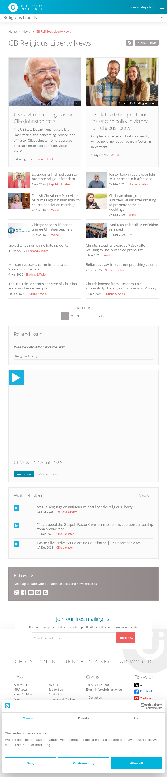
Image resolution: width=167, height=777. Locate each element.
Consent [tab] (28, 718)
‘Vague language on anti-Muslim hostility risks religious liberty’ (85, 506)
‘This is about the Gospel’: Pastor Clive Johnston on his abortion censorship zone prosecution (95, 526)
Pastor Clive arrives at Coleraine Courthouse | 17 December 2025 (89, 542)
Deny (31, 763)
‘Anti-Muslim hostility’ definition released (133, 227)
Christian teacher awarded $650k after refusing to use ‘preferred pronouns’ (116, 247)
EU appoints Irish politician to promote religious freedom (54, 176)
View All (144, 495)
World (115, 155)
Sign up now (126, 637)
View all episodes (50, 474)
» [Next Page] (92, 316)
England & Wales (38, 251)
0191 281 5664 (101, 684)
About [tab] (138, 718)
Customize (83, 763)
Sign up (53, 684)
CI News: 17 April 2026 (38, 462)
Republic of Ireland (60, 184)
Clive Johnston (65, 533)
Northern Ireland (41, 159)
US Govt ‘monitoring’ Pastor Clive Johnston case (43, 117)
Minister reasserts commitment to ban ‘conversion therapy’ (39, 267)
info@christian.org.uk (109, 689)
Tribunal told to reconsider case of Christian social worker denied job (42, 286)
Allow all (136, 763)
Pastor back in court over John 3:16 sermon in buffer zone (132, 176)
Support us (56, 689)
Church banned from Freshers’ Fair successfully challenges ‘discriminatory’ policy (121, 286)
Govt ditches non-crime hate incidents (38, 245)
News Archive (146, 42)
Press (17, 699)
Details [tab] (83, 718)
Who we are (21, 684)
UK (130, 234)
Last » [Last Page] (100, 316)
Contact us (56, 694)
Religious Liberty (26, 356)
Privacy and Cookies (62, 699)
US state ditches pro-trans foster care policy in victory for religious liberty (119, 121)
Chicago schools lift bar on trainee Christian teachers (52, 227)
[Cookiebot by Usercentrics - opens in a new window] (143, 706)
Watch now (24, 474)
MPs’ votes (20, 689)
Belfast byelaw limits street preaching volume (122, 264)
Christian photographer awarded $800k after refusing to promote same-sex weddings (132, 202)
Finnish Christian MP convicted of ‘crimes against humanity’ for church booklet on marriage (56, 200)
